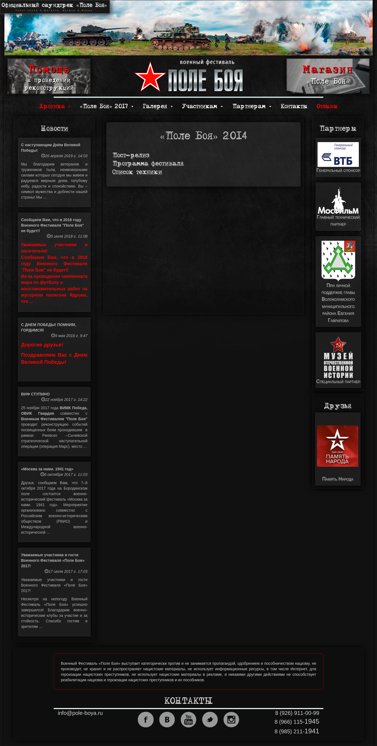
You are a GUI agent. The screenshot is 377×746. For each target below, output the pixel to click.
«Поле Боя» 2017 (106, 106)
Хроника (54, 106)
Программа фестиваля (148, 163)
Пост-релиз (130, 155)
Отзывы (327, 106)
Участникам (202, 106)
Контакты (294, 106)
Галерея (158, 106)
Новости (54, 129)
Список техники (137, 172)
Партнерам (251, 106)
